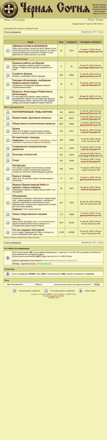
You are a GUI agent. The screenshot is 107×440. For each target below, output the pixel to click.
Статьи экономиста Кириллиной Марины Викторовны (34, 141)
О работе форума (22, 74)
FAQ (91, 20)
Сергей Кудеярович (89, 233)
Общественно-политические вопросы (33, 123)
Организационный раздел (16, 59)
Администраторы (28, 264)
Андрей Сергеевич (89, 170)
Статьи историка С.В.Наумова (37, 140)
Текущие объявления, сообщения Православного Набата (31, 81)
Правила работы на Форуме (28, 63)
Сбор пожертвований (32, 209)
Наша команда (33, 237)
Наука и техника (21, 176)
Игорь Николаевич (89, 141)
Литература (19, 165)
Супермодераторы (44, 264)
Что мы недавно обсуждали (28, 230)
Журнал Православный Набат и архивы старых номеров (30, 186)
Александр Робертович (89, 52)
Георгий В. (90, 274)
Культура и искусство (24, 154)
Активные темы (31, 28)
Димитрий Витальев (89, 76)
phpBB (48, 294)
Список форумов (12, 32)
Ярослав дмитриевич (89, 204)
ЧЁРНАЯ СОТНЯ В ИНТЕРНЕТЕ (30, 46)
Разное (16, 219)
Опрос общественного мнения (29, 214)
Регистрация (18, 20)
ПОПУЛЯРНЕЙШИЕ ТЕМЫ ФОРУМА (32, 112)
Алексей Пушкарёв (89, 85)
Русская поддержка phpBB (53, 296)
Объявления (19, 196)
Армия (16, 128)
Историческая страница (26, 137)
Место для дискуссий (14, 107)
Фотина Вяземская (89, 224)
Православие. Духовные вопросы (31, 118)
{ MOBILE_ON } (53, 297)
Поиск (99, 20)
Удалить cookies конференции (15, 237)
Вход (7, 20)
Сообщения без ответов (14, 28)
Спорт (15, 160)
